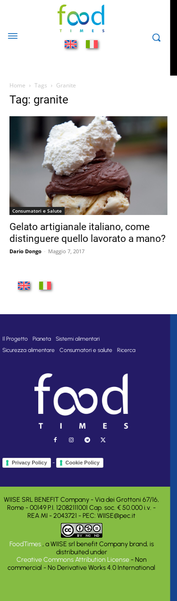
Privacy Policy (29, 462)
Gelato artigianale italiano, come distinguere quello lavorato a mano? (87, 232)
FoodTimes (25, 544)
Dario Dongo (25, 251)
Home (17, 85)
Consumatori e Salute (37, 210)
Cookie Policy (83, 462)
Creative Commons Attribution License (73, 560)
